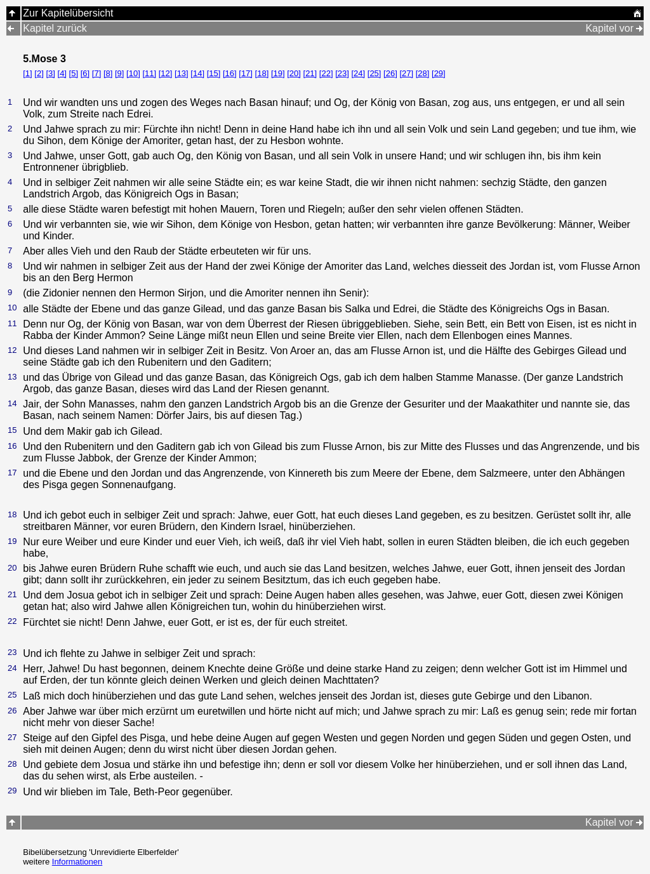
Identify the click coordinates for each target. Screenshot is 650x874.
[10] (133, 73)
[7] (96, 73)
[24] (358, 73)
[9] (119, 73)
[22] (326, 73)
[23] (342, 73)
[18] (262, 73)
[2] (38, 73)
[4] (62, 73)
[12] (166, 73)
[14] (197, 73)
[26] (390, 73)
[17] (246, 73)
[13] (182, 73)
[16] (230, 73)
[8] (107, 73)
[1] (27, 73)
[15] (214, 73)
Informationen (77, 861)
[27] (406, 73)
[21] (310, 73)
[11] (149, 73)
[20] (294, 73)
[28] (423, 73)
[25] (374, 73)
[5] (73, 73)
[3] (50, 73)
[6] (85, 73)
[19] (278, 73)
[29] (439, 73)
